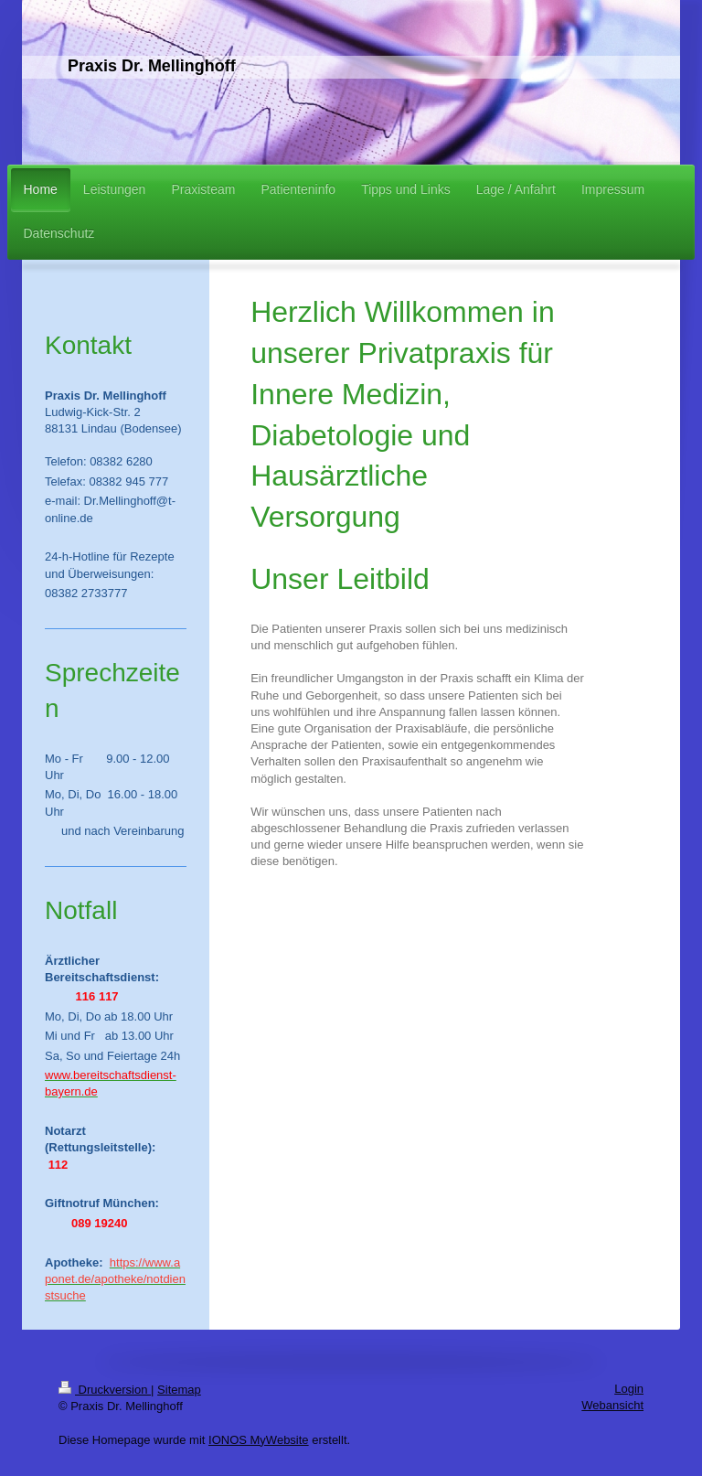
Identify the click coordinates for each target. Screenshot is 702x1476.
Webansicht (612, 1405)
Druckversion (104, 1389)
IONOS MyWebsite (258, 1440)
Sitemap (179, 1389)
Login (629, 1389)
